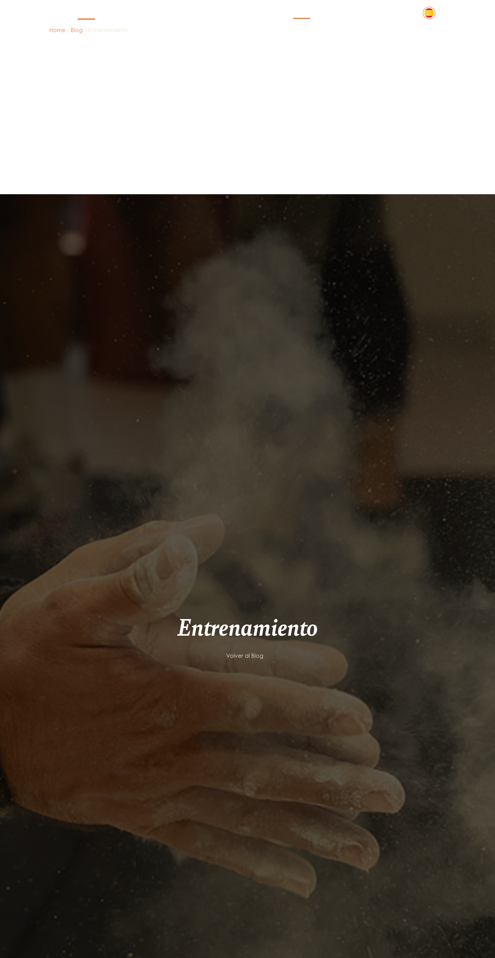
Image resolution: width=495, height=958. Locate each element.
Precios (272, 13)
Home (57, 31)
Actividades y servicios (212, 13)
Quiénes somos (343, 13)
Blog (301, 13)
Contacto (394, 13)
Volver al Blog (244, 498)
